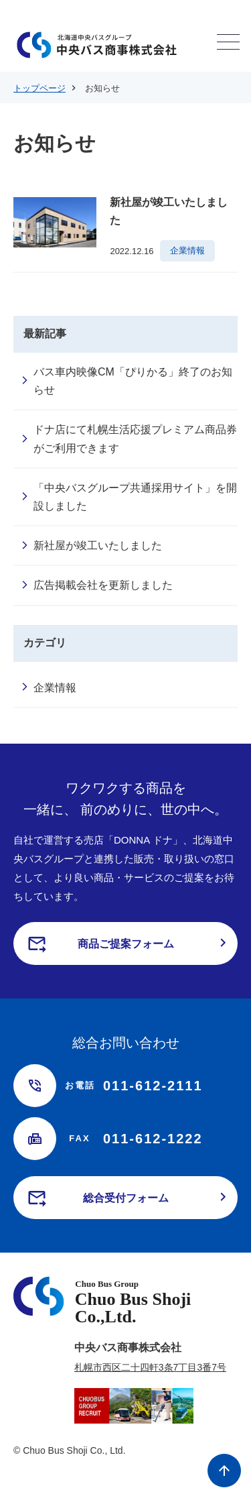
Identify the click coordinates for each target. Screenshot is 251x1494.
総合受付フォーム (126, 1198)
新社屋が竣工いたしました (97, 545)
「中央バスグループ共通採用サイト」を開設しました (135, 497)
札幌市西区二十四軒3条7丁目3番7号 (150, 1367)
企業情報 (54, 687)
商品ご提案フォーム (126, 944)
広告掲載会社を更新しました (103, 585)
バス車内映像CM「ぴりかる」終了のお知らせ (132, 381)
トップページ (39, 88)
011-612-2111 (133, 1085)
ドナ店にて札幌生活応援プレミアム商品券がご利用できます (135, 438)
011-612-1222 (133, 1138)
